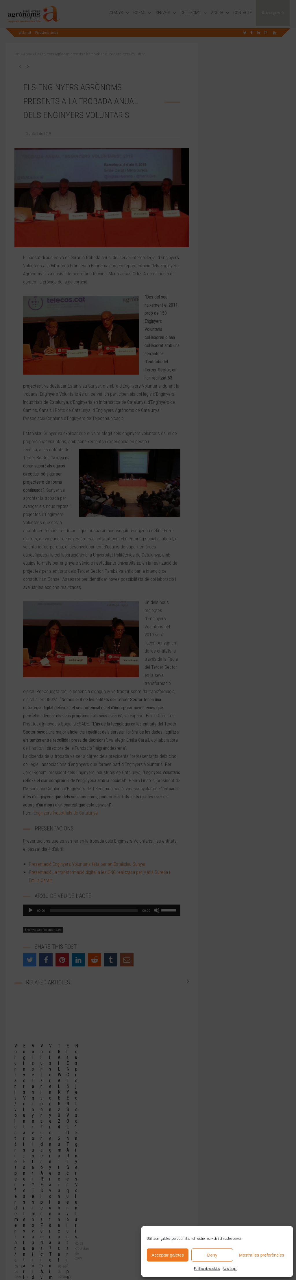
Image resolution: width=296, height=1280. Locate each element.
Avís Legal (230, 1269)
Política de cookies (207, 1269)
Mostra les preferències (261, 1255)
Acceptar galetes (167, 1255)
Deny (212, 1255)
